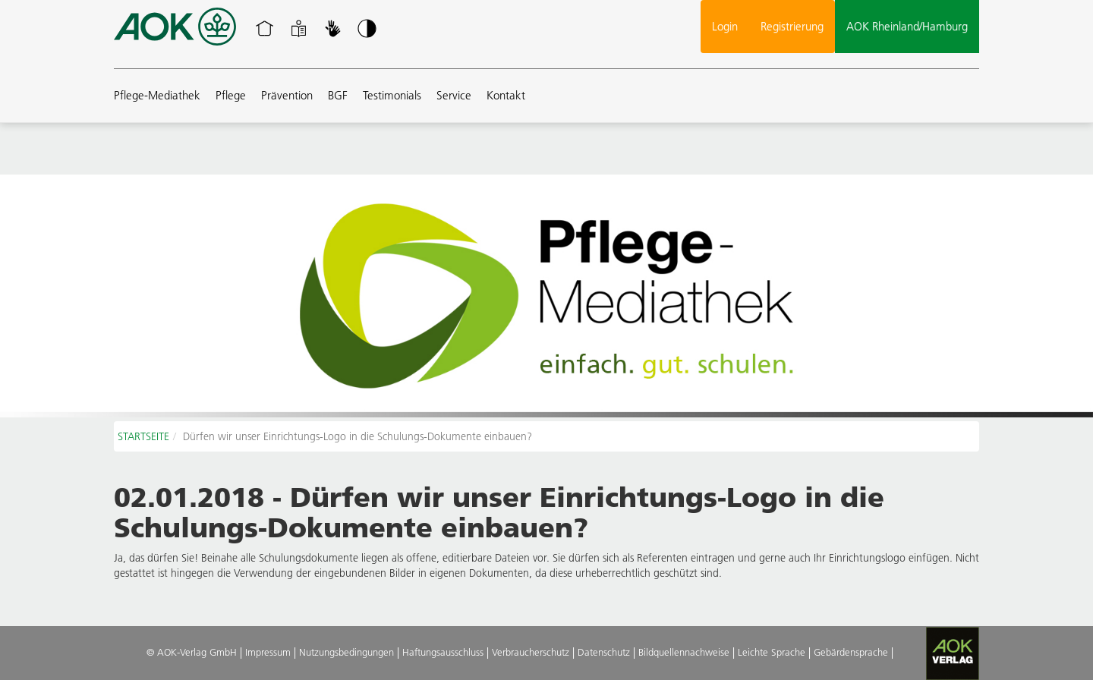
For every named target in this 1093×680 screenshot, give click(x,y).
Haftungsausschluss (443, 652)
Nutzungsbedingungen (346, 652)
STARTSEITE (143, 436)
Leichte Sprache (771, 652)
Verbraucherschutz (530, 652)
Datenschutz (604, 652)
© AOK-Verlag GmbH (191, 652)
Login (725, 26)
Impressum (268, 652)
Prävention (287, 95)
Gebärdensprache (851, 652)
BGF (338, 95)
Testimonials (392, 95)
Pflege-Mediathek (157, 95)
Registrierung (792, 26)
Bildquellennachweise (683, 652)
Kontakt (506, 95)
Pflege (231, 95)
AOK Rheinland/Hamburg (907, 26)
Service (453, 95)
